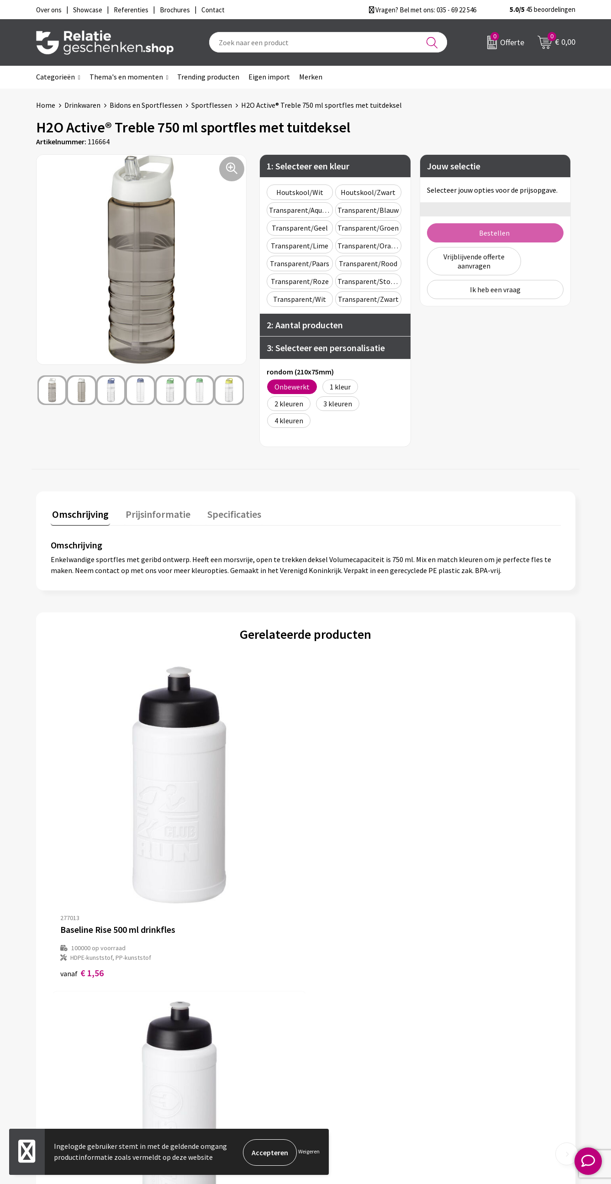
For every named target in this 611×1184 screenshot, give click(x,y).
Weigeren (309, 1152)
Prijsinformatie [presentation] (153, 512)
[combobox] (328, 42)
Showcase (334, 1028)
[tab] (79, 515)
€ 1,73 (336, 841)
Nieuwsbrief (205, 1028)
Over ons (200, 1014)
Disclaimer (468, 1043)
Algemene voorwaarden (489, 1014)
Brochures (335, 1043)
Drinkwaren (82, 105)
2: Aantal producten (305, 325)
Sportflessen (211, 105)
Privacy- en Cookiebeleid (490, 1028)
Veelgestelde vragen (218, 1043)
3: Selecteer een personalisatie (326, 347)
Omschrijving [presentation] (79, 512)
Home (45, 105)
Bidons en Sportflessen (146, 105)
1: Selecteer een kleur (308, 166)
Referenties (337, 1058)
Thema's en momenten (126, 76)
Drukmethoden (210, 1058)
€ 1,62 (209, 841)
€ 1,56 (82, 841)
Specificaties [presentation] (226, 512)
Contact (332, 1014)
